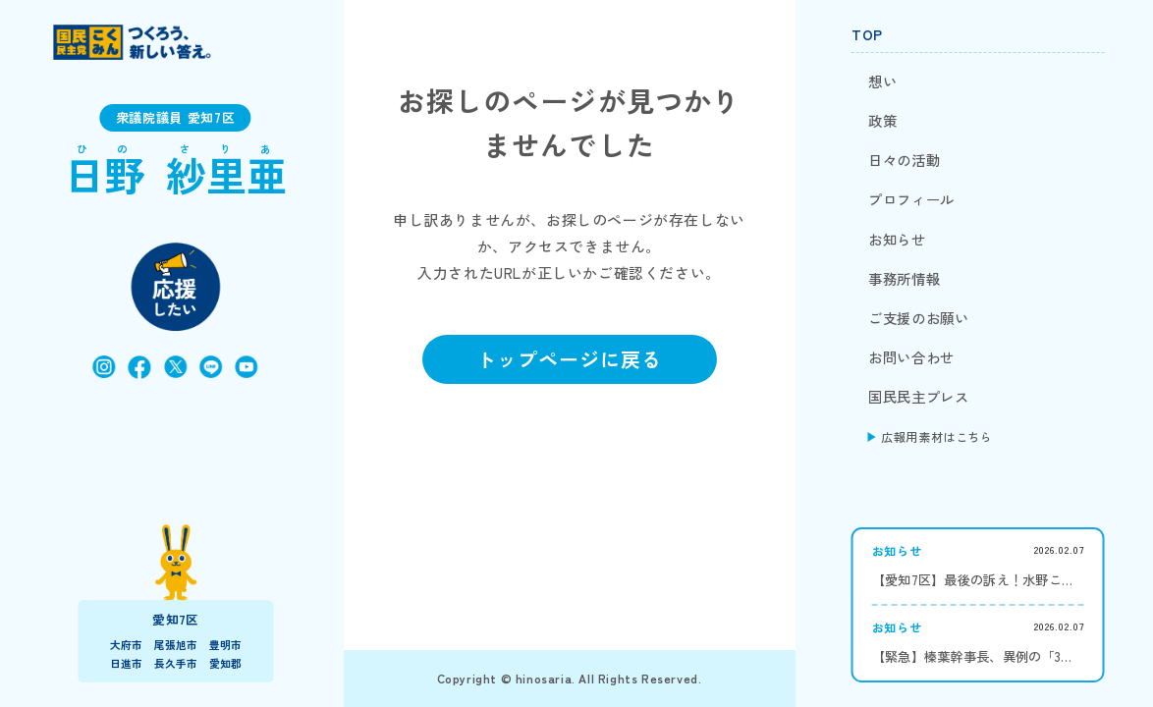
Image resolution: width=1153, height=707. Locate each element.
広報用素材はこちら (936, 436)
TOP (867, 34)
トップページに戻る (569, 359)
